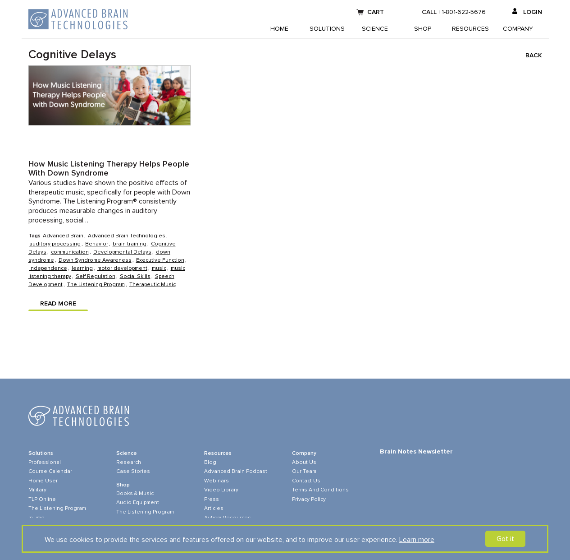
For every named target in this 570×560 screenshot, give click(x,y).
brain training (129, 244)
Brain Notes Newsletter (416, 452)
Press (211, 499)
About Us (304, 462)
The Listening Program (96, 284)
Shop (422, 29)
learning (82, 268)
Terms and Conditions (320, 490)
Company (518, 29)
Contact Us (306, 481)
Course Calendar (50, 471)
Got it (505, 538)
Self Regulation (95, 276)
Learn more (416, 539)
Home (279, 29)
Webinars (216, 481)
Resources (470, 29)
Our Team (304, 471)
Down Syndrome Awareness (95, 260)
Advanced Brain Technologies (126, 236)
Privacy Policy (309, 499)
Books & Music (135, 493)
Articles (213, 508)
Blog (210, 462)
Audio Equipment (137, 502)
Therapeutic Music (152, 284)
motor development (122, 268)
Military (37, 490)
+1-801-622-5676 (462, 12)
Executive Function (160, 260)
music (159, 268)
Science (375, 29)
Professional (44, 462)
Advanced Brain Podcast (235, 471)
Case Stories (133, 471)
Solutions (327, 29)
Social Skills (135, 276)
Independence (48, 268)
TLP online (42, 499)
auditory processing (55, 244)
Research (128, 462)
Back (533, 55)
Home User (43, 481)
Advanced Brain (63, 236)
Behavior (96, 244)
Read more (58, 304)
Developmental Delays (122, 252)
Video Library (221, 490)
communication (70, 252)
